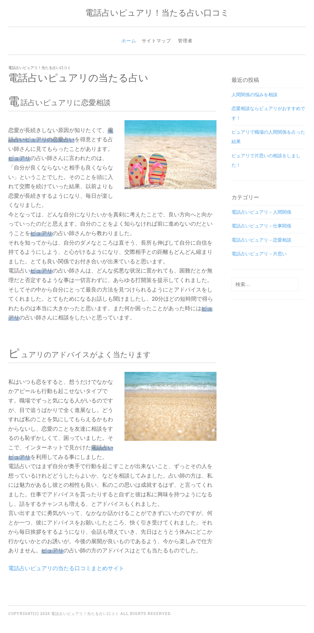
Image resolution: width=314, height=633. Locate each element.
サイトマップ (156, 40)
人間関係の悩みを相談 (255, 94)
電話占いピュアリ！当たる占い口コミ (157, 12)
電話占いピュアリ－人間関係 (261, 212)
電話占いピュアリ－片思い (259, 253)
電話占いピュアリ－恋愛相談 (261, 240)
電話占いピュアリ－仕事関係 (261, 226)
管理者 (185, 40)
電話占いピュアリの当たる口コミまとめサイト (66, 568)
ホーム (128, 40)
